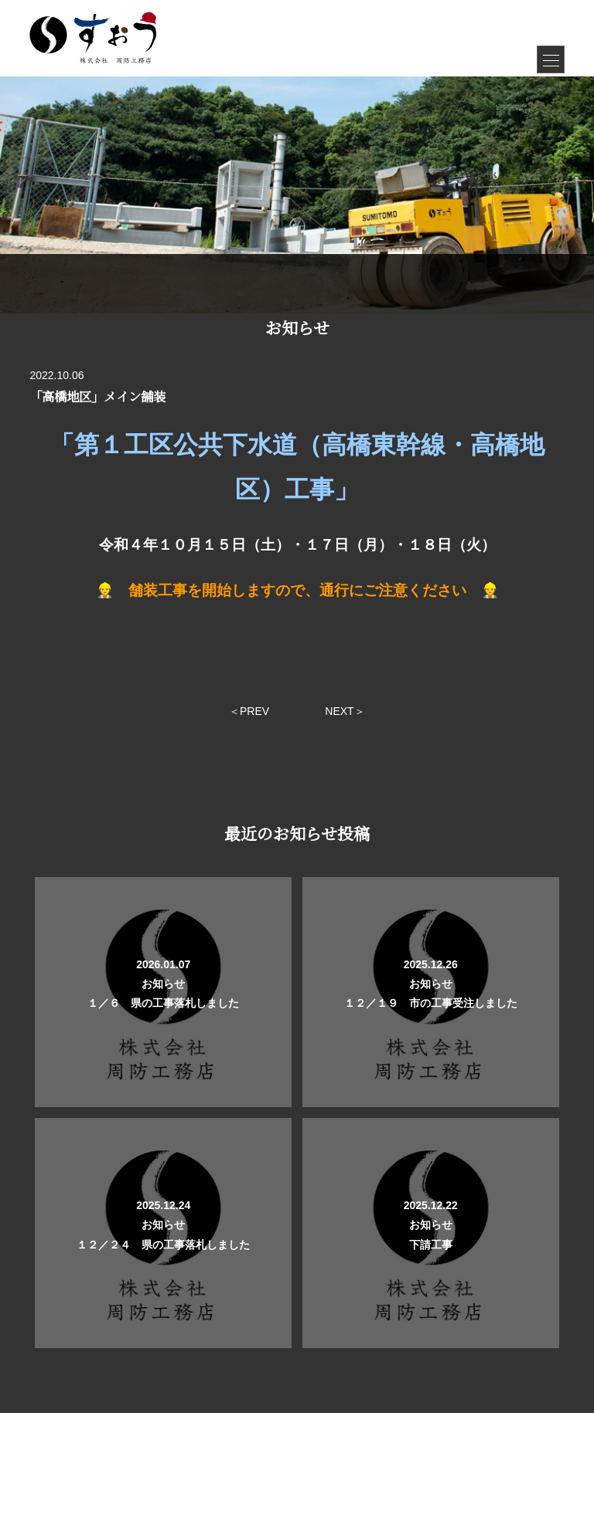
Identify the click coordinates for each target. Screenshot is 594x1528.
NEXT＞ (344, 711)
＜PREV (249, 711)
